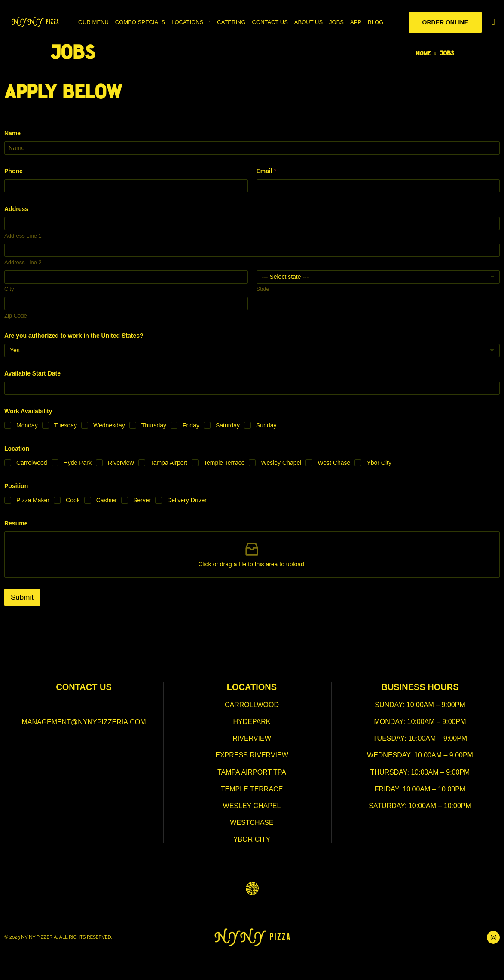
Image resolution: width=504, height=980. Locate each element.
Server (142, 500)
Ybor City (379, 462)
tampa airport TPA (251, 772)
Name (12, 133)
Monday (27, 425)
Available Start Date (32, 373)
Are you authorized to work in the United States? (74, 335)
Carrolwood (31, 462)
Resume (15, 523)
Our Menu (93, 22)
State (263, 289)
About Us (308, 22)
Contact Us (270, 22)
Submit (22, 597)
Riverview (121, 462)
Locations (187, 22)
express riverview (251, 755)
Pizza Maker (32, 500)
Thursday (153, 425)
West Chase (334, 462)
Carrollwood (252, 704)
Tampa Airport (168, 462)
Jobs (336, 22)
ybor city (251, 839)
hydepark (252, 721)
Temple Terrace (224, 462)
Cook (73, 500)
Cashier (106, 500)
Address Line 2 (23, 262)
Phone (13, 171)
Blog (375, 22)
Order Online (445, 22)
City (9, 289)
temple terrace (252, 789)
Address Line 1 (23, 235)
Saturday (228, 425)
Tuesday (65, 425)
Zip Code (15, 315)
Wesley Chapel (281, 462)
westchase (251, 822)
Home (422, 54)
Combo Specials (140, 22)
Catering (231, 22)
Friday (191, 425)
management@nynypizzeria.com (83, 722)
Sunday (266, 425)
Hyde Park (78, 462)
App (355, 22)
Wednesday (109, 425)
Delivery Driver (187, 500)
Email (267, 171)
